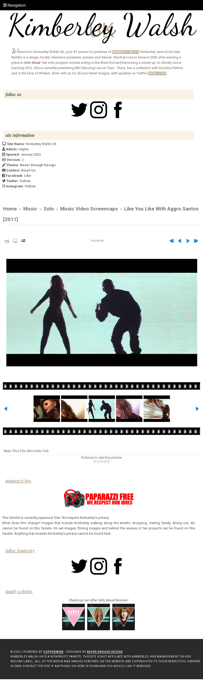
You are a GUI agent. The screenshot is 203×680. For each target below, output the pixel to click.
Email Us (28, 170)
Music (30, 209)
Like (27, 176)
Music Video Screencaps (89, 209)
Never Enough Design (38, 165)
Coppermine (53, 652)
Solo (49, 209)
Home (10, 209)
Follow (25, 181)
